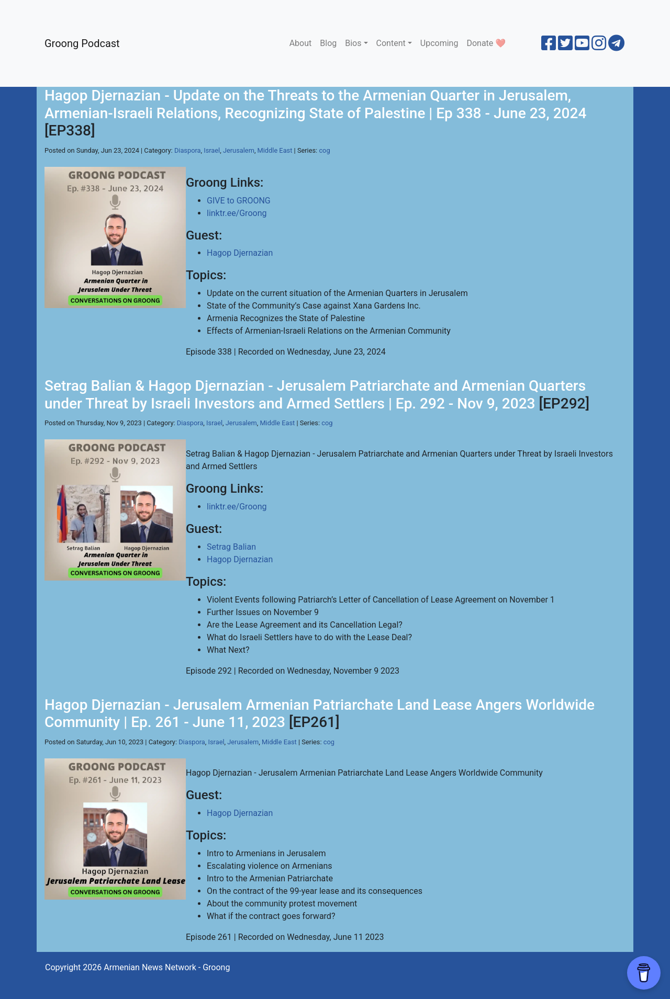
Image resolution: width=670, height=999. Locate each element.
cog (324, 150)
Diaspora (187, 150)
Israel (212, 150)
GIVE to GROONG (239, 201)
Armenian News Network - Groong (167, 967)
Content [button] (391, 43)
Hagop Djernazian (240, 253)
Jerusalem (238, 150)
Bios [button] (353, 43)
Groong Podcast (82, 43)
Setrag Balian (231, 547)
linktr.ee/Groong (236, 213)
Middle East (275, 150)
